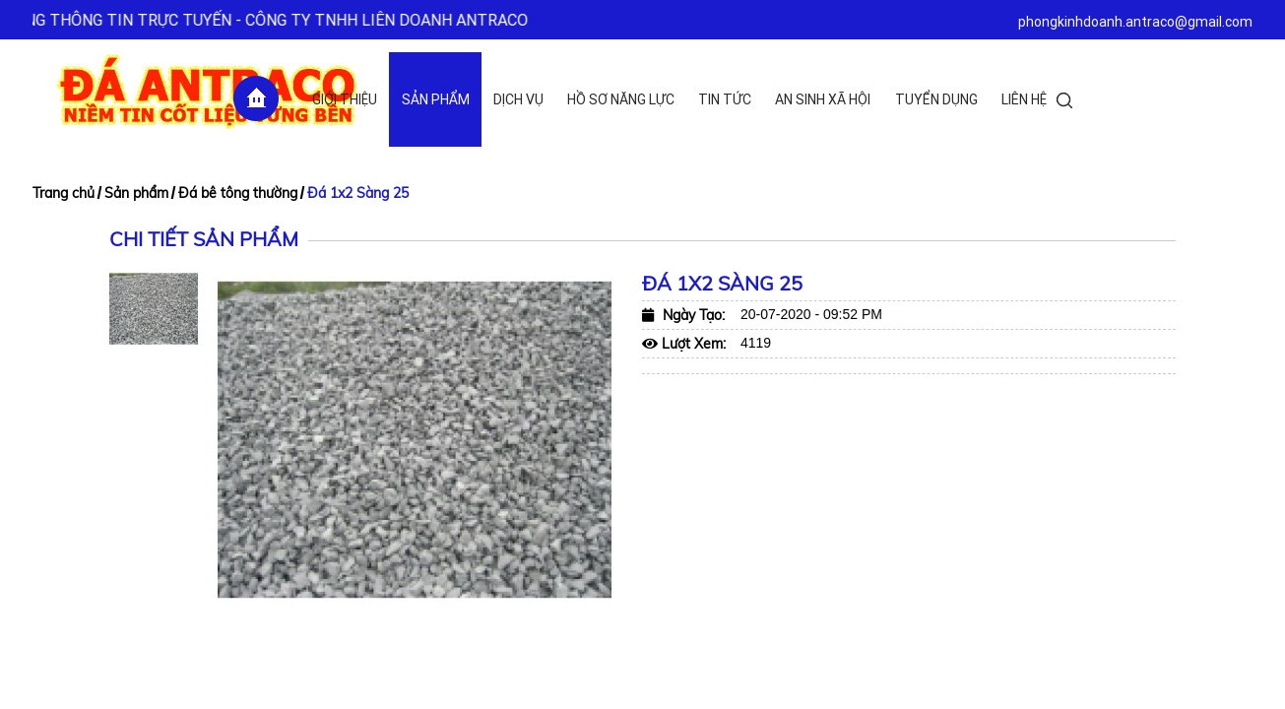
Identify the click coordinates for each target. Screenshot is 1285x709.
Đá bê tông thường (237, 193)
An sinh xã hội (822, 99)
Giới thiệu (344, 99)
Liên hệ (1024, 99)
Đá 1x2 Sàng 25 (358, 193)
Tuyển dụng (936, 99)
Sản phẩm (436, 99)
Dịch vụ (518, 99)
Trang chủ (63, 193)
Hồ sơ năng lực (621, 99)
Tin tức (724, 99)
